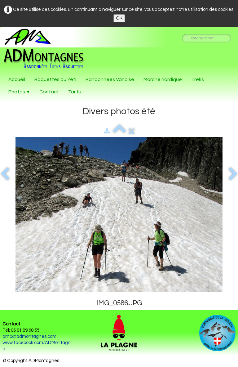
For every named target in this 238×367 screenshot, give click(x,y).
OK (119, 18)
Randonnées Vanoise (110, 79)
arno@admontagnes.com (29, 336)
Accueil (16, 79)
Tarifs (74, 91)
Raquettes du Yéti (55, 79)
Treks (197, 79)
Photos (19, 91)
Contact (49, 91)
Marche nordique (162, 79)
